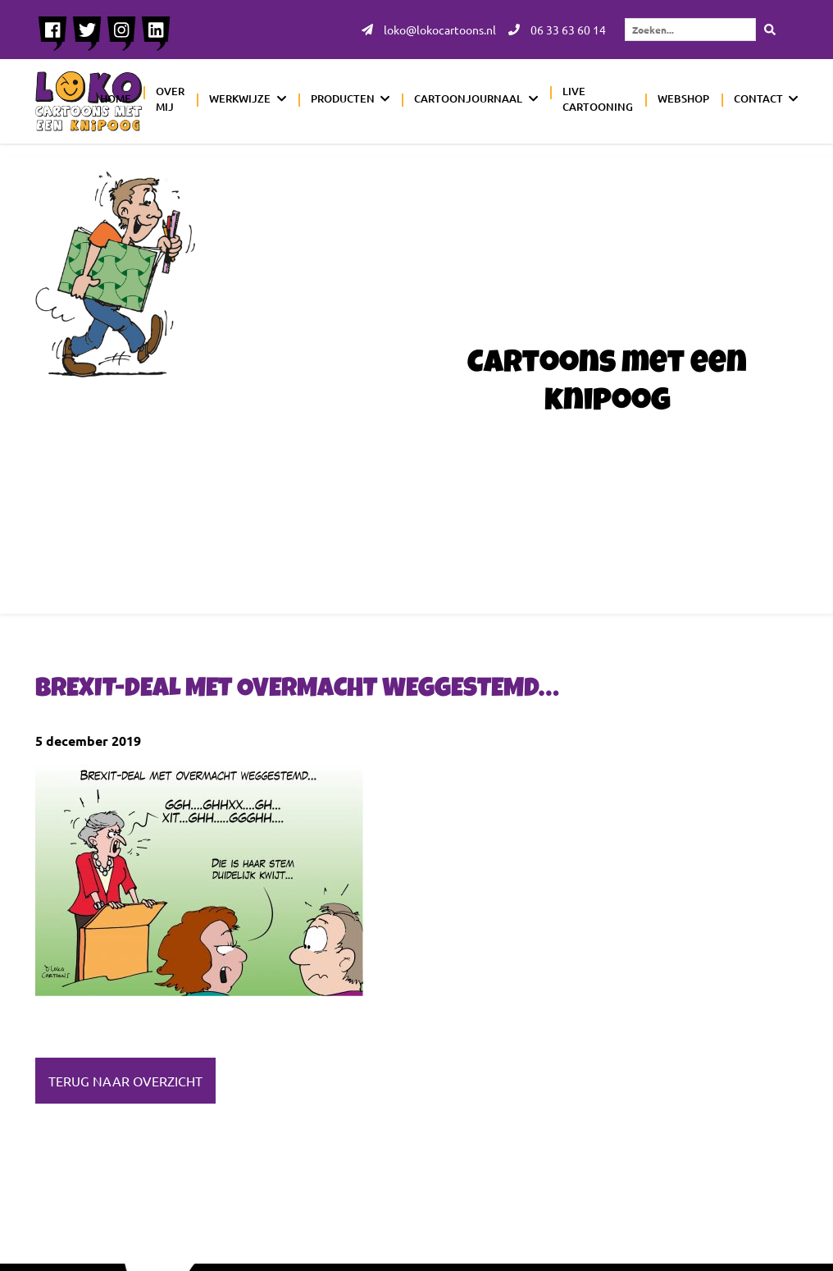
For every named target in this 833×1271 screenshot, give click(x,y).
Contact (758, 98)
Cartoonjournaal (468, 98)
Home (115, 98)
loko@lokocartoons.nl (429, 29)
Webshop (683, 98)
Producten (343, 98)
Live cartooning (597, 99)
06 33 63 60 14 (557, 29)
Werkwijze (240, 98)
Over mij (170, 99)
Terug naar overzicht (125, 1080)
